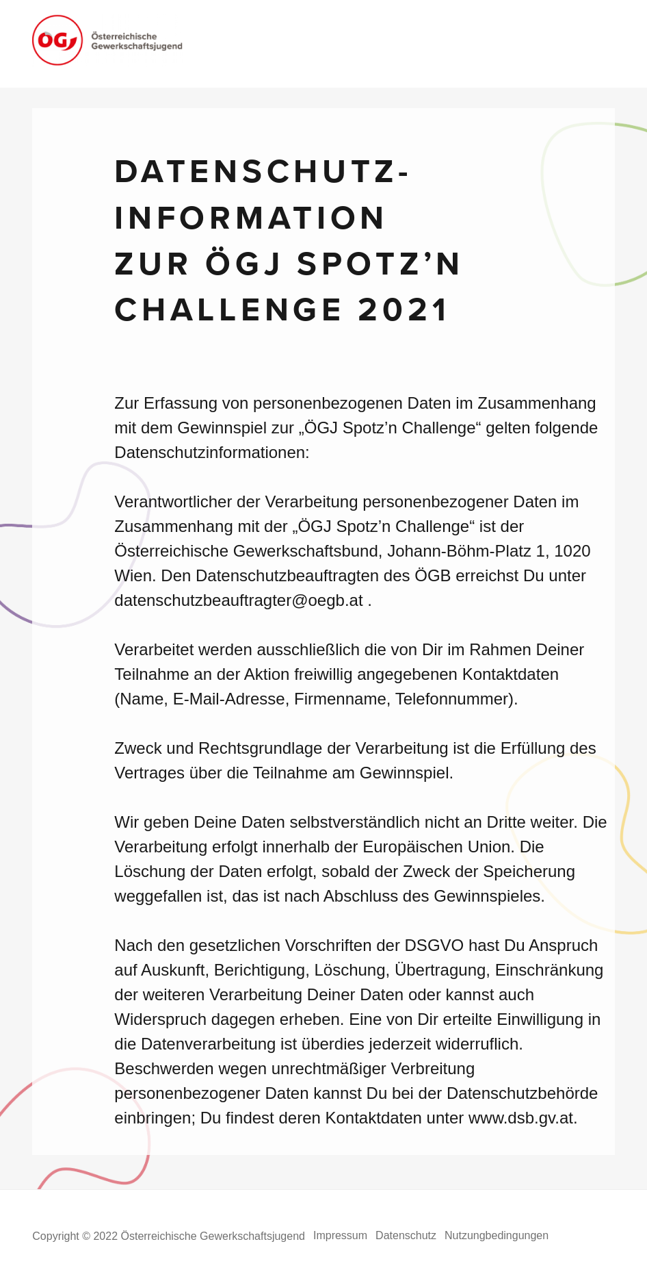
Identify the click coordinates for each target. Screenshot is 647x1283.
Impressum (340, 1235)
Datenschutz (405, 1235)
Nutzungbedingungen (497, 1235)
